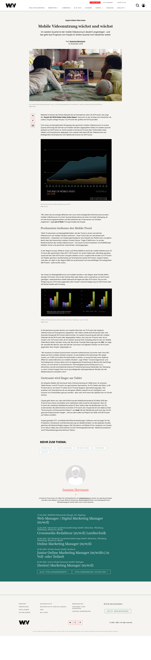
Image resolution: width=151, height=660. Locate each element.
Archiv (45, 452)
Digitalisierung (64, 448)
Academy (88, 8)
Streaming (99, 448)
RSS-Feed (44, 612)
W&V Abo (95, 2)
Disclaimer (24, 609)
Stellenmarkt (108, 2)
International (83, 448)
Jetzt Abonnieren (118, 611)
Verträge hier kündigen (78, 607)
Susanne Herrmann (77, 41)
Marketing (52, 8)
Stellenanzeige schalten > (91, 572)
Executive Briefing (37, 8)
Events (98, 8)
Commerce (66, 8)
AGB (42, 609)
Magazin (110, 8)
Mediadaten (77, 604)
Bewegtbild (47, 448)
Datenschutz (46, 604)
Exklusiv (120, 8)
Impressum (24, 607)
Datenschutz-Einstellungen (53, 607)
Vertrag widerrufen (81, 611)
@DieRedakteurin (85, 498)
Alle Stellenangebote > (54, 572)
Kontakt (22, 604)
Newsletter (121, 2)
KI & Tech (78, 8)
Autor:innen (24, 612)
